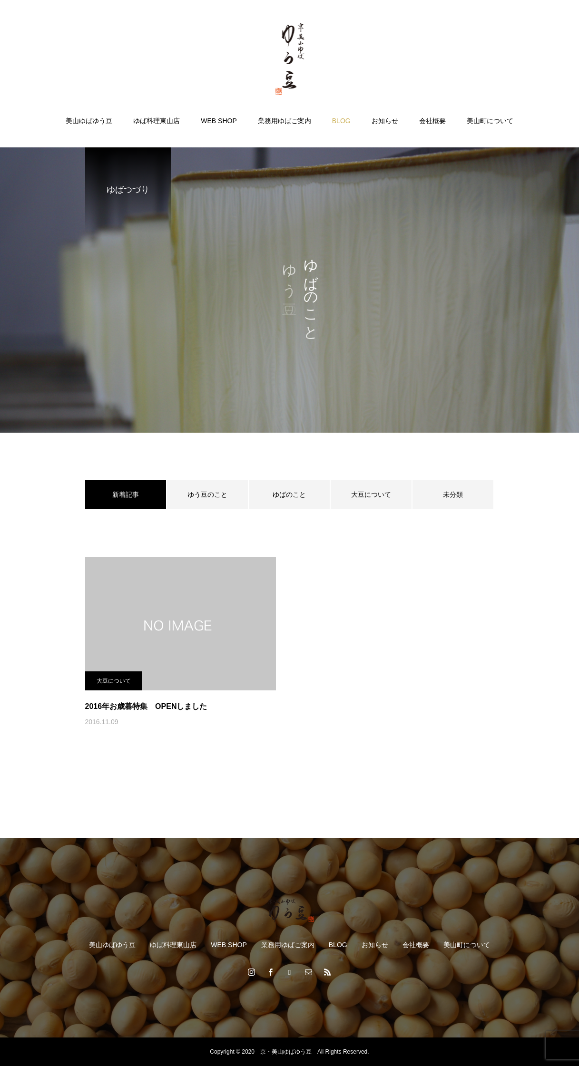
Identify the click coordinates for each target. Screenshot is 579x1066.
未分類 (453, 494)
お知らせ (385, 121)
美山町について (490, 121)
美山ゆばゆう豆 (89, 121)
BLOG (341, 121)
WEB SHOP (218, 121)
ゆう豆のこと (207, 494)
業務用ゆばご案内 (284, 121)
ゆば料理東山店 (156, 121)
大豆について (371, 494)
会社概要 (432, 121)
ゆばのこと (289, 494)
